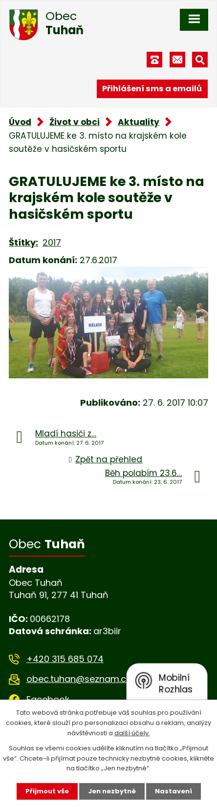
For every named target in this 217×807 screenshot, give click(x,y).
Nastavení (173, 791)
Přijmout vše (47, 791)
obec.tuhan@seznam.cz (78, 679)
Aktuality (138, 122)
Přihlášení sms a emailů (152, 88)
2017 (52, 242)
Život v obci (74, 122)
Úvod (20, 122)
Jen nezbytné (112, 791)
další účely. (132, 733)
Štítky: (23, 242)
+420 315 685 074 (65, 659)
